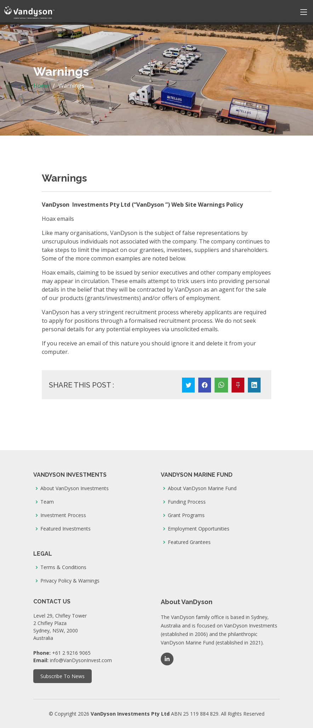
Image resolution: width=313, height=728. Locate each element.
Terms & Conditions (63, 567)
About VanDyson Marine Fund (202, 488)
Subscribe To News (62, 676)
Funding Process (187, 501)
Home (41, 86)
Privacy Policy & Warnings (69, 580)
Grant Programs (186, 515)
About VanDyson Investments (74, 488)
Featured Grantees (189, 542)
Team (47, 501)
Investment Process (63, 515)
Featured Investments (65, 528)
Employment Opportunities (198, 528)
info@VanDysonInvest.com (81, 660)
